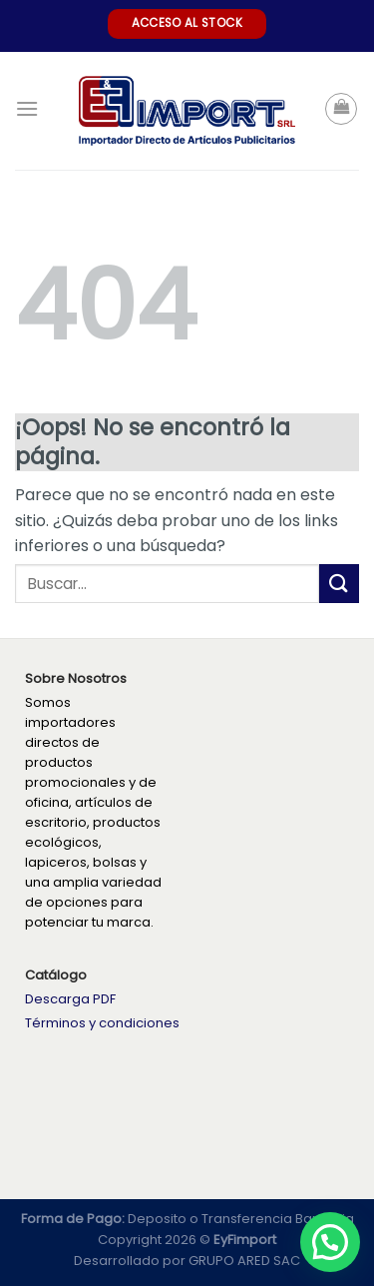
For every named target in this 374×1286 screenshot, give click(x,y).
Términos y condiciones (102, 1022)
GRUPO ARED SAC (244, 1260)
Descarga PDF (70, 998)
